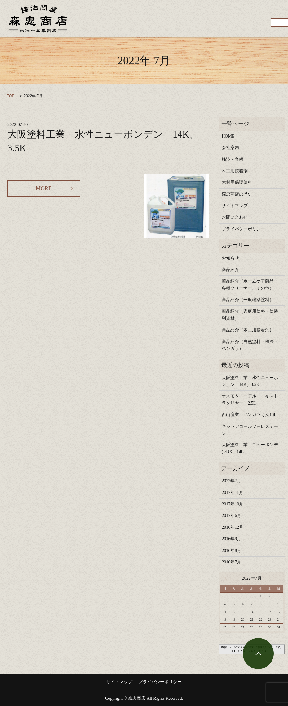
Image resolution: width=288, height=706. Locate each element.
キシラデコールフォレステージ (250, 430)
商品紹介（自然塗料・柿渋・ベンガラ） (250, 345)
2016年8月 (231, 550)
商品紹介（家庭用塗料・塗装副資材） (250, 314)
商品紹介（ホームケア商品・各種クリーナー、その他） (250, 284)
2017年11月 (232, 492)
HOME (85, 13)
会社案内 (110, 13)
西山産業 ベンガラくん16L (249, 414)
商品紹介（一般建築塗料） (248, 299)
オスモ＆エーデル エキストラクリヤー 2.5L (250, 399)
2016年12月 (232, 527)
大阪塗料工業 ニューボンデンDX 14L (250, 448)
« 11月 (227, 578)
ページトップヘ (258, 653)
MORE (44, 188)
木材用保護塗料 (258, 13)
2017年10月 (232, 504)
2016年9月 (231, 538)
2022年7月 (231, 480)
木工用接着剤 (219, 13)
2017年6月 (231, 515)
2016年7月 (231, 562)
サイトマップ (235, 205)
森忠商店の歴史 (146, 13)
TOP (10, 96)
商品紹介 (87, 23)
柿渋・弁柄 (183, 13)
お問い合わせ (120, 23)
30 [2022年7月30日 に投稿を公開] (269, 627)
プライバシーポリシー (243, 229)
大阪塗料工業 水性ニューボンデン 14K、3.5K (250, 381)
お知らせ (230, 258)
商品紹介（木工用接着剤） (248, 330)
